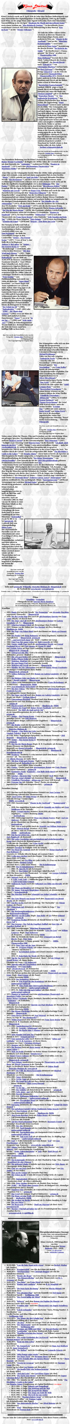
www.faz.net (36, 589)
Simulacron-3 (36, 1054)
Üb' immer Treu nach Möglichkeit (25, 890)
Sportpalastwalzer (27, 1132)
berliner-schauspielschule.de (51, 147)
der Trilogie (55, 958)
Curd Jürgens (29, 646)
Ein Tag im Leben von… (21, 835)
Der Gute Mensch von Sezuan (23, 899)
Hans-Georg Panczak (35, 1083)
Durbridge (26, 1011)
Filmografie (31, 11)
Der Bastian (16, 1047)
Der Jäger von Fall (18, 621)
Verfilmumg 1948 (16, 1316)
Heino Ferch (60, 411)
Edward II (47, 64)
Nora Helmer (35, 219)
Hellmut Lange (26, 862)
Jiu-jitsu (20, 1323)
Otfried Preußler (8, 460)
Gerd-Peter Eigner (41, 1374)
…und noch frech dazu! (20, 640)
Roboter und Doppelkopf (38, 1386)
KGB (51, 776)
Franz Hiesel (35, 1282)
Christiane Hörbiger (32, 1043)
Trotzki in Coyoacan (25, 1363)
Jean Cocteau (54, 792)
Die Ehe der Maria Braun (13, 210)
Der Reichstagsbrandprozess (22, 911)
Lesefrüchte (22, 1331)
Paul (19, 1408)
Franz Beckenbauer (56, 682)
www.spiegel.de (48, 589)
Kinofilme (31, 600)
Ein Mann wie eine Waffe (21, 1196)
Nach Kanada (25, 1128)
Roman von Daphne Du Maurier (47, 1301)
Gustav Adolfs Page (19, 644)
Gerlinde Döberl (29, 697)
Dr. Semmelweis (23, 1346)
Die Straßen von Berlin (20, 1200)
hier (40, 463)
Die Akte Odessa (18, 689)
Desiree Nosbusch (46, 400)
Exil (13, 1141)
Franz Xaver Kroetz (24, 217)
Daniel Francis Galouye (19, 1056)
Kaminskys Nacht (18, 772)
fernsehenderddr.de (14, 752)
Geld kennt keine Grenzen (23, 882)
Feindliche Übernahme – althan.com (26, 780)
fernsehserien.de (21, 892)
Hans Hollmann (44, 58)
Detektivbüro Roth (18, 1156)
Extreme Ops (16, 782)
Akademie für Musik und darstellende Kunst (46, 23)
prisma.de (18, 587)
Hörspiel (40, 11)
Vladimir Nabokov (14, 733)
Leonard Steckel (23, 811)
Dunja (5, 177)
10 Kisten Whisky (26, 947)
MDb (42, 935)
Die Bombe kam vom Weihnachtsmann (32, 1369)
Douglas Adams (30, 454)
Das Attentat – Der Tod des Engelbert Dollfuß (29, 924)
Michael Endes (30, 482)
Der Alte (19, 1126)
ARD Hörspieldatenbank (48, 460)
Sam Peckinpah (8, 233)
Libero (14, 682)
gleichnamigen (54, 689)
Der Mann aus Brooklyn (21, 888)
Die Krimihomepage (48, 865)
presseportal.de (13, 1207)
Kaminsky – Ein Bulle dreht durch (41, 772)
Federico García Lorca (39, 478)
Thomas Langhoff (45, 94)
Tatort (17, 318)
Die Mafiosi (21, 1350)
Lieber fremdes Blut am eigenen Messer (33, 1359)
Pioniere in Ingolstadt (20, 994)
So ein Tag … (21, 1088)
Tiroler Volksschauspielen (24, 1151)
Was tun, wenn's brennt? (21, 778)
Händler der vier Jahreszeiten (23, 668)
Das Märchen (16, 894)
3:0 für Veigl (21, 1079)
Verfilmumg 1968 (32, 1295)
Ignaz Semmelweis (20, 1348)
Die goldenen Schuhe (19, 1164)
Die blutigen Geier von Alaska (23, 678)
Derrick (19, 1094)
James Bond (24, 281)
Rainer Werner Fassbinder (12, 162)
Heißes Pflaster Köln (19, 659)
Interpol (14, 877)
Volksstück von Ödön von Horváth (48, 884)
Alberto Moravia (16, 759)
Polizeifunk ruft (17, 907)
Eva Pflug (28, 860)
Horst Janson (35, 1047)
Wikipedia (27, 587)
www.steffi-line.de (37, 1419)
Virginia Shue (49, 153)
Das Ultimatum (51, 441)
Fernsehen (40, 600)
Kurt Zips (55, 924)
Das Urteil (44, 382)
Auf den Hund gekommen (21, 1122)
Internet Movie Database (43, 602)
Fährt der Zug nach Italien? (30, 990)
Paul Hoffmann (13, 852)
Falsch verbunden (24, 1310)
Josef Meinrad (40, 1015)
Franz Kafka (60, 367)
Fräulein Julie (22, 1306)
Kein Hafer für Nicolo (27, 956)
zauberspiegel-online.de (20, 984)
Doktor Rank (53, 1066)
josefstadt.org (19, 816)
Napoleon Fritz (17, 1190)
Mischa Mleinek (55, 1289)
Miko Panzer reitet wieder (27, 1354)
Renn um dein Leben (25, 1342)
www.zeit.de (19, 801)
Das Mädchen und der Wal (39, 1388)
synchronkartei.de (9, 447)
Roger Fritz (35, 191)
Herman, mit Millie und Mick (29, 1329)
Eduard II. (48, 72)
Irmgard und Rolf (27, 1037)
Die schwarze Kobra (51, 186)
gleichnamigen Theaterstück (37, 166)
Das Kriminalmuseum (25, 867)
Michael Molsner (13, 1340)
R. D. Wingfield (52, 1284)
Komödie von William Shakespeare (53, 826)
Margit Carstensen (22, 1064)
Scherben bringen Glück (21, 625)
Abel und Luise (23, 1374)
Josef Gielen (17, 797)
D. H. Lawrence (25, 1041)
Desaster (14, 1045)
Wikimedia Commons (57, 1252)
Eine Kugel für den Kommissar (31, 981)
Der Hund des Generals (20, 850)
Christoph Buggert (41, 1272)
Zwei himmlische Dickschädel (23, 687)
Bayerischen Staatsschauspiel (50, 85)
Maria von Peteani (59, 631)
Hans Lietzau (23, 975)
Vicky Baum (60, 1164)
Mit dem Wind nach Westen (22, 761)
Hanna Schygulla (56, 208)
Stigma (14, 1147)
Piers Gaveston (46, 69)
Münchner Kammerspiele (40, 928)
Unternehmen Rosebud (20, 699)
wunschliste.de (47, 1145)
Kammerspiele (59, 803)
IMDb (20, 629)
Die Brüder (15, 725)
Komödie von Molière (52, 807)
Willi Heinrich (30, 718)
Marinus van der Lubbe (21, 916)
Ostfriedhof (16, 517)
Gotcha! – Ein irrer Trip (21, 776)
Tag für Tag (16, 958)
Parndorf (18, 848)
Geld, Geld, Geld (20, 879)
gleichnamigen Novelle (44, 644)
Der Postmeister (15, 180)
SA (50, 916)
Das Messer (16, 1011)
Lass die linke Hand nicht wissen (30, 1265)
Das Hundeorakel (30, 1018)
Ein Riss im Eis (17, 903)
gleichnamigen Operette (48, 617)
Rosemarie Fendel (55, 1122)
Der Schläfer (21, 1090)
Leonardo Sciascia (55, 1350)
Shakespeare (56, 478)
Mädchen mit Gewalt (11, 191)
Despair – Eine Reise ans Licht (43, 221)
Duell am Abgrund (41, 1205)
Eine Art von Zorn (18, 1168)
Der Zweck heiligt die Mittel (28, 1297)
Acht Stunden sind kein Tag (22, 1035)
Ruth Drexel (53, 1151)
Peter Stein (51, 46)
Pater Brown (16, 1015)
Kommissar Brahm (19, 920)
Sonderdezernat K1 (24, 1026)
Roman (63, 689)
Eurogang (15, 1105)
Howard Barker (52, 1329)
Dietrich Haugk (23, 828)
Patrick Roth (25, 1410)
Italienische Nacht (47, 359)
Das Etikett (23, 871)
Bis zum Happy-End (19, 663)
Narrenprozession (50, 480)
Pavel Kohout (21, 1111)
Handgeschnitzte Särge (31, 1397)
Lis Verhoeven (30, 962)
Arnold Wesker (12, 960)
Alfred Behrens (49, 1403)
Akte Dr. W (23, 869)
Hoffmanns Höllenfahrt (29, 1096)
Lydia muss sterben (19, 856)
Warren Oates (34, 443)
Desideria (15, 755)
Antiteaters (25, 164)
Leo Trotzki (28, 1367)
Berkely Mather (60, 1265)
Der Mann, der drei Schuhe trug (30, 1318)
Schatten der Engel (10, 221)
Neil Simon (57, 1293)
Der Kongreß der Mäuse (38, 1391)
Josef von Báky (32, 177)
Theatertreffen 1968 (48, 55)
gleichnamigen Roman (44, 621)
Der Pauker (16, 636)
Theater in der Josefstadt (40, 803)
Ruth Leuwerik (44, 642)
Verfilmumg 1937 (27, 1327)
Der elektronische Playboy (27, 1403)
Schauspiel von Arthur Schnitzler (44, 894)
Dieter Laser (7, 527)
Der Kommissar (22, 979)
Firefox (14, 767)
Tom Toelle (41, 916)
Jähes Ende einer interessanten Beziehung (36, 986)
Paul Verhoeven (31, 933)
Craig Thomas (60, 767)
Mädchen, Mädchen (19, 661)
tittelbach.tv (20, 1198)
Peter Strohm (8, 277)
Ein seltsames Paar (24, 1293)
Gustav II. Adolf (44, 646)
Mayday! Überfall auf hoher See (24, 1209)
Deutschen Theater (46, 96)
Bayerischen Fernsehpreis (50, 389)
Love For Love (51, 930)
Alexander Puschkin (60, 612)
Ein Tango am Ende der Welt (39, 1393)
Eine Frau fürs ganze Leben (22, 642)
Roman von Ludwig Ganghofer (47, 674)
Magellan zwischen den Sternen (30, 1333)
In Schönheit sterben (27, 952)
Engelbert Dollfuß (14, 926)
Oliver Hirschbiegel (47, 378)
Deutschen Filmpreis (37, 193)
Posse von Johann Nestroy (44, 818)
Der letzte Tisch (23, 1357)
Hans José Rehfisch (60, 1346)
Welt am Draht (24, 206)
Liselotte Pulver (16, 648)
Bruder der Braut (24, 1276)
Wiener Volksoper (24, 30)
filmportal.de (56, 587)
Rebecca (20, 1301)
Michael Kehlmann (47, 354)
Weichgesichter (23, 1272)
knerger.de (8, 521)
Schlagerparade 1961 (19, 653)
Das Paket (21, 1282)
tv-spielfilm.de (28, 1213)
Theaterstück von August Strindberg (53, 1306)
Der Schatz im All (10, 307)
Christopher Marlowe (46, 67)
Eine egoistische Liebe (20, 1039)
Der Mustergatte (23, 1325)
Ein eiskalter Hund (27, 1100)
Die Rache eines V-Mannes (29, 1030)
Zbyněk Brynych (18, 969)
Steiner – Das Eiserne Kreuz (22, 716)
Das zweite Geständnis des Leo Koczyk (32, 1337)
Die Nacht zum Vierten (26, 1376)
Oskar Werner (31, 797)
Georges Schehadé (59, 873)
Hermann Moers (41, 1357)
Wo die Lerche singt (19, 617)
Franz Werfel (38, 843)
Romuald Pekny (55, 74)
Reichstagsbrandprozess (19, 913)
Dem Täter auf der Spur (25, 945)
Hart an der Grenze (19, 1173)
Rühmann (46, 184)
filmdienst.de (12, 629)
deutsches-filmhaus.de (41, 587)
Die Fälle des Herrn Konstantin (28, 1071)
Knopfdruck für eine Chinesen (19, 1162)
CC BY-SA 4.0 (56, 1250)
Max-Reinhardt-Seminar (33, 25)
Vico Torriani (39, 627)
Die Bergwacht (17, 1205)
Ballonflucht (7, 258)
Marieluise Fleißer (9, 169)
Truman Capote (35, 1399)
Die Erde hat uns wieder (38, 1395)
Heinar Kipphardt (56, 850)
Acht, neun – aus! (23, 1092)
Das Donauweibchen (26, 1278)
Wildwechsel (40, 215)
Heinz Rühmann (31, 636)
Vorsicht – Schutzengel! (28, 1028)
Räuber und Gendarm (26, 1284)
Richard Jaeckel (15, 441)
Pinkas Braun (42, 1115)
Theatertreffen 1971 (48, 76)
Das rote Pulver (17, 1202)
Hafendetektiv (8, 309)
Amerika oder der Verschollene (23, 964)
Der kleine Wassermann (43, 458)
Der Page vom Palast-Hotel (22, 631)
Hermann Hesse (21, 478)
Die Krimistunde (18, 1160)
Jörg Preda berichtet (19, 1115)
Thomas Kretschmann (48, 402)
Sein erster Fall (26, 1137)
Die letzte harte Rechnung (27, 1289)
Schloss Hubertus (18, 674)
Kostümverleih (23, 1269)
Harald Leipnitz (20, 680)
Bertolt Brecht (59, 62)
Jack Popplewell (13, 837)
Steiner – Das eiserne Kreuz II (23, 740)
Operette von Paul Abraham (42, 1005)
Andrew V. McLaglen (10, 244)
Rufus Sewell (44, 411)
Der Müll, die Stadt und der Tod (30, 710)
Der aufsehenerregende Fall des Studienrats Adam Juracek (35, 1109)
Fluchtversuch (17, 706)
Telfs (39, 1151)
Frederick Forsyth (14, 691)
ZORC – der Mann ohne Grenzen (24, 1185)
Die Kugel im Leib (23, 1081)
